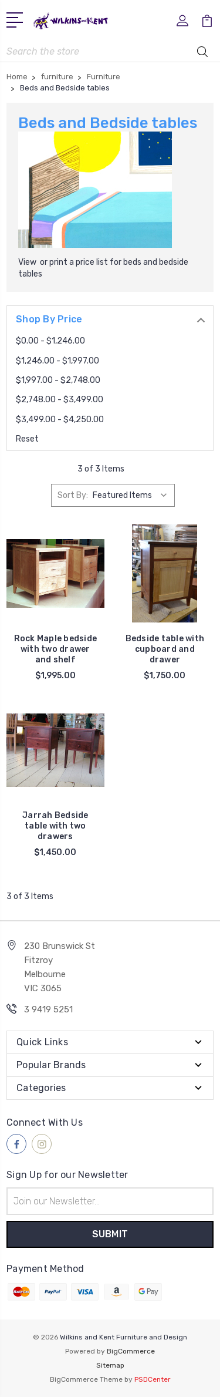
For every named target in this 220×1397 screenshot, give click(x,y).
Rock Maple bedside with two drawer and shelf (55, 649)
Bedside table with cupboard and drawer (165, 649)
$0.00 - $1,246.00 (50, 341)
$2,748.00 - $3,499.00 (59, 400)
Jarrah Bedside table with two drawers (55, 825)
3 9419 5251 (48, 1009)
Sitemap (110, 1365)
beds (132, 262)
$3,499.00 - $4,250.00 (60, 420)
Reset (27, 439)
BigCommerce (131, 1351)
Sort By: (72, 495)
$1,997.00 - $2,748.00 (58, 380)
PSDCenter (152, 1379)
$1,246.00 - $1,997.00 (57, 361)
